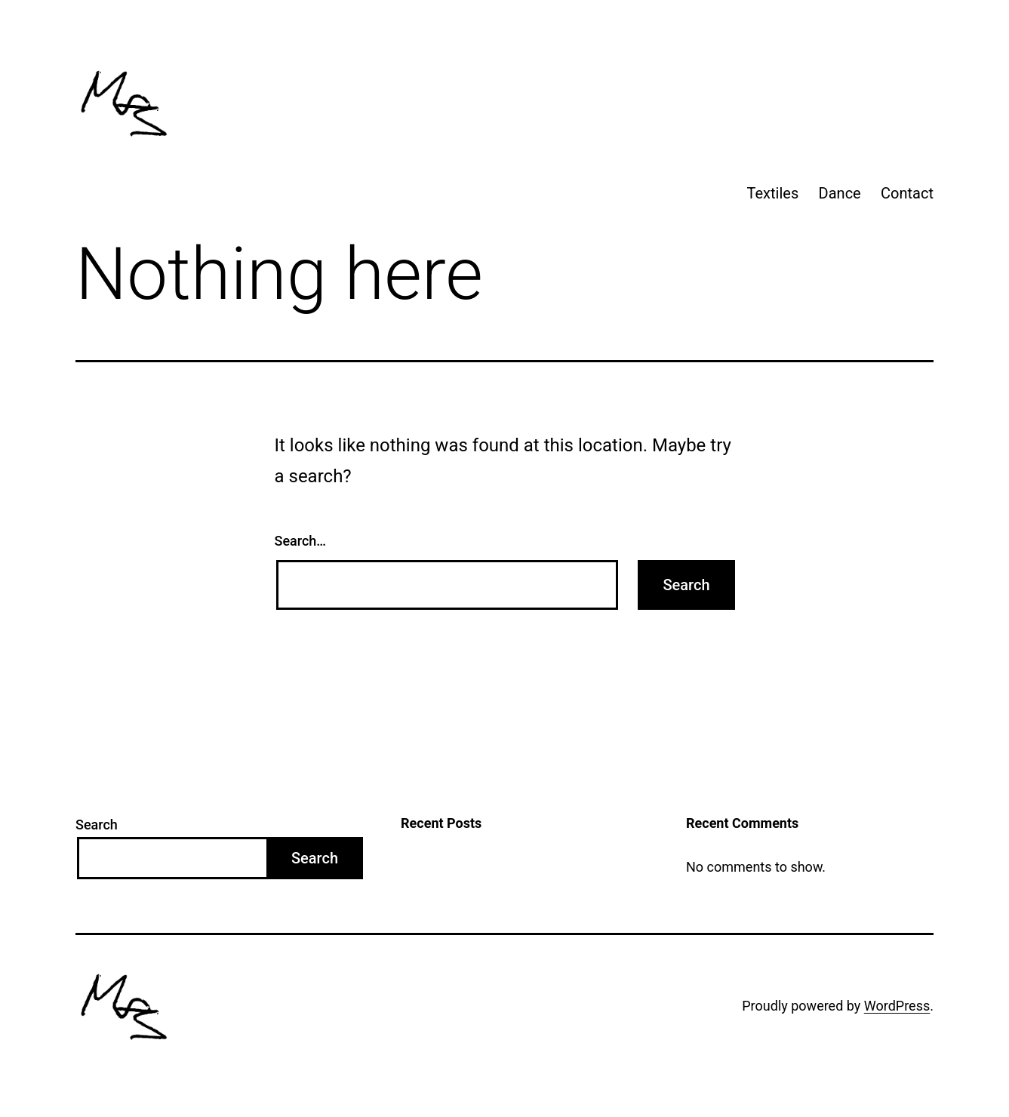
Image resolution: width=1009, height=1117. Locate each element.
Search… (301, 541)
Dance (840, 193)
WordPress (897, 1006)
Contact (907, 193)
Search (96, 824)
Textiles (773, 193)
